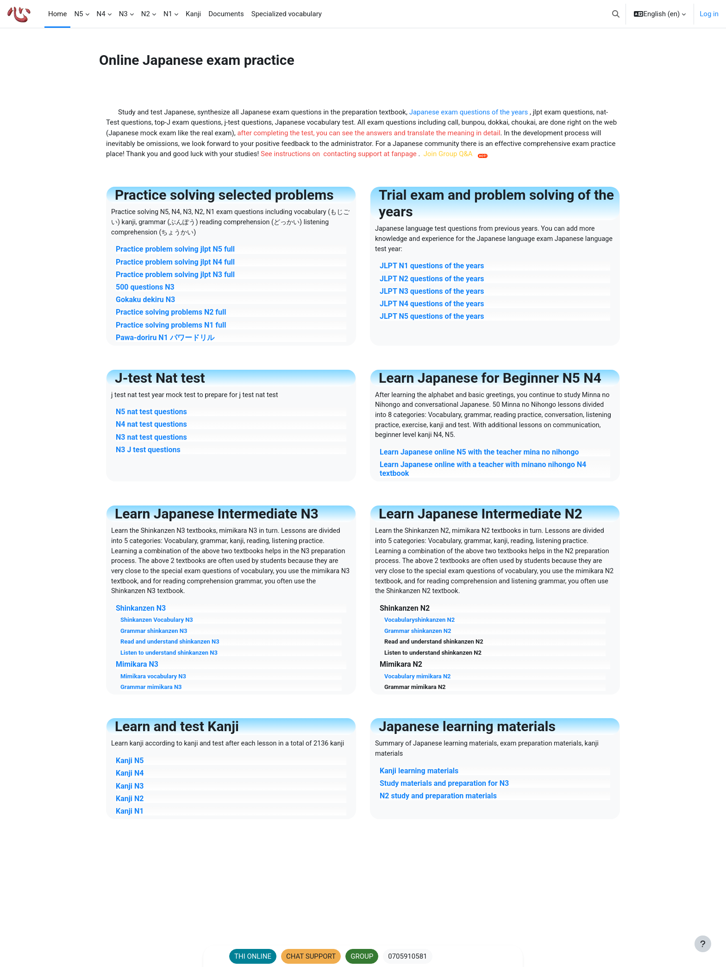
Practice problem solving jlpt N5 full (175, 251)
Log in (709, 14)
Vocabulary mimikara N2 (417, 683)
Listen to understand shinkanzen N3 (169, 660)
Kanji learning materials (419, 779)
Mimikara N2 (401, 671)
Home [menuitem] (57, 14)
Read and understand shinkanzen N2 (433, 648)
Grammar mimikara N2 (415, 694)
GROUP (361, 956)
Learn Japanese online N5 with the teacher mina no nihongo (479, 456)
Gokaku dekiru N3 (145, 301)
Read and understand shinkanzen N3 (169, 648)
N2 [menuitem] (145, 14)
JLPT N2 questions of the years (432, 280)
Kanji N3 (130, 804)
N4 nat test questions (151, 427)
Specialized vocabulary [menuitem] (286, 14)
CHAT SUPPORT (311, 956)
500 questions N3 (145, 288)
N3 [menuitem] (123, 14)
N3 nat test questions (151, 439)
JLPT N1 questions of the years (432, 268)
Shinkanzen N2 (405, 615)
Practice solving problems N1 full (171, 326)
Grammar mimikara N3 (151, 694)
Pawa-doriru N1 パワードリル (165, 339)
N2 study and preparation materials (438, 804)
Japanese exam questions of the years (469, 112)
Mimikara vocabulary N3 (153, 683)
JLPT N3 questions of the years (432, 293)
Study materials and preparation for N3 (444, 791)
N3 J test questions (148, 452)
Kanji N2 (130, 817)
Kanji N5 (130, 779)
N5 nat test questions (151, 414)
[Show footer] (703, 943)
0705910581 (407, 956)
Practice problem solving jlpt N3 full (175, 276)
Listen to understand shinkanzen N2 (433, 660)
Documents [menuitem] (226, 14)
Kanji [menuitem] (193, 14)
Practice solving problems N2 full (171, 314)
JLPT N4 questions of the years (432, 305)
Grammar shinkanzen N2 (417, 637)
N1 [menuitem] (167, 14)
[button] (616, 14)
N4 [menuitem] (101, 14)
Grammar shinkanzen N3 (153, 637)
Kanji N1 (130, 829)
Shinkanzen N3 (141, 615)
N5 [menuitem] (78, 14)
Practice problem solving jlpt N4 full (175, 263)
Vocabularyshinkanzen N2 (419, 627)
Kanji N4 (130, 791)
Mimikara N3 (137, 671)
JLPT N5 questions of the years (432, 318)
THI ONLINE (252, 956)
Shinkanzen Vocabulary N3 (156, 627)
